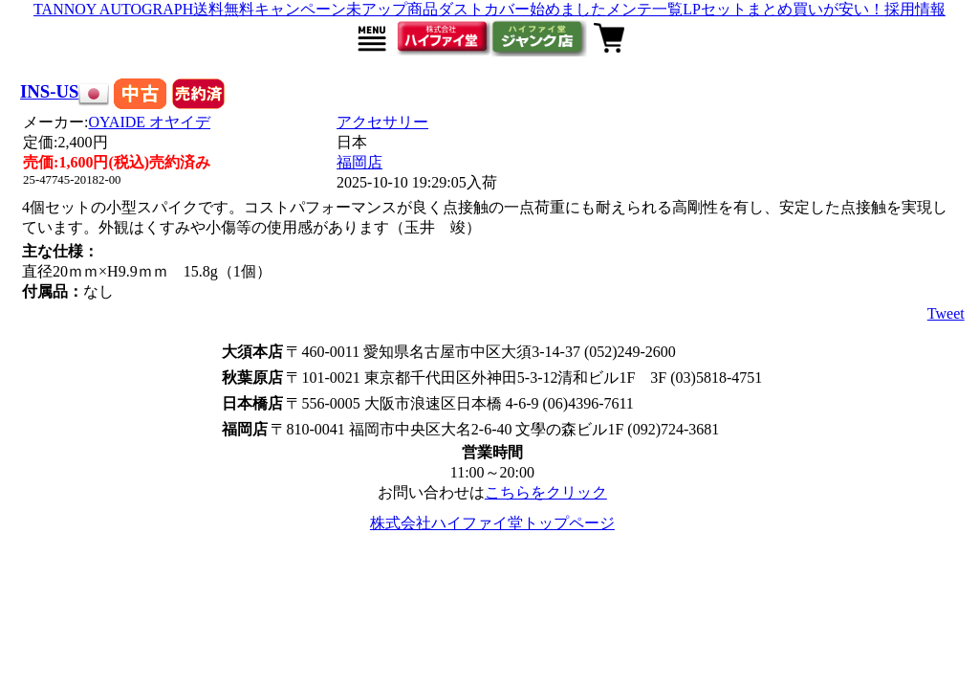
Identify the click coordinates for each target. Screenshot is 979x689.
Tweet (946, 313)
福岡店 (359, 162)
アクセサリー (382, 122)
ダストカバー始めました (522, 9)
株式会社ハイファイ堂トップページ (492, 523)
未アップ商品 (392, 9)
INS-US (49, 91)
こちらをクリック (546, 492)
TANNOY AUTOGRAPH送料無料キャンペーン (189, 9)
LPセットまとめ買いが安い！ (783, 9)
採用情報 (915, 9)
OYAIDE (150, 122)
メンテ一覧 (644, 9)
